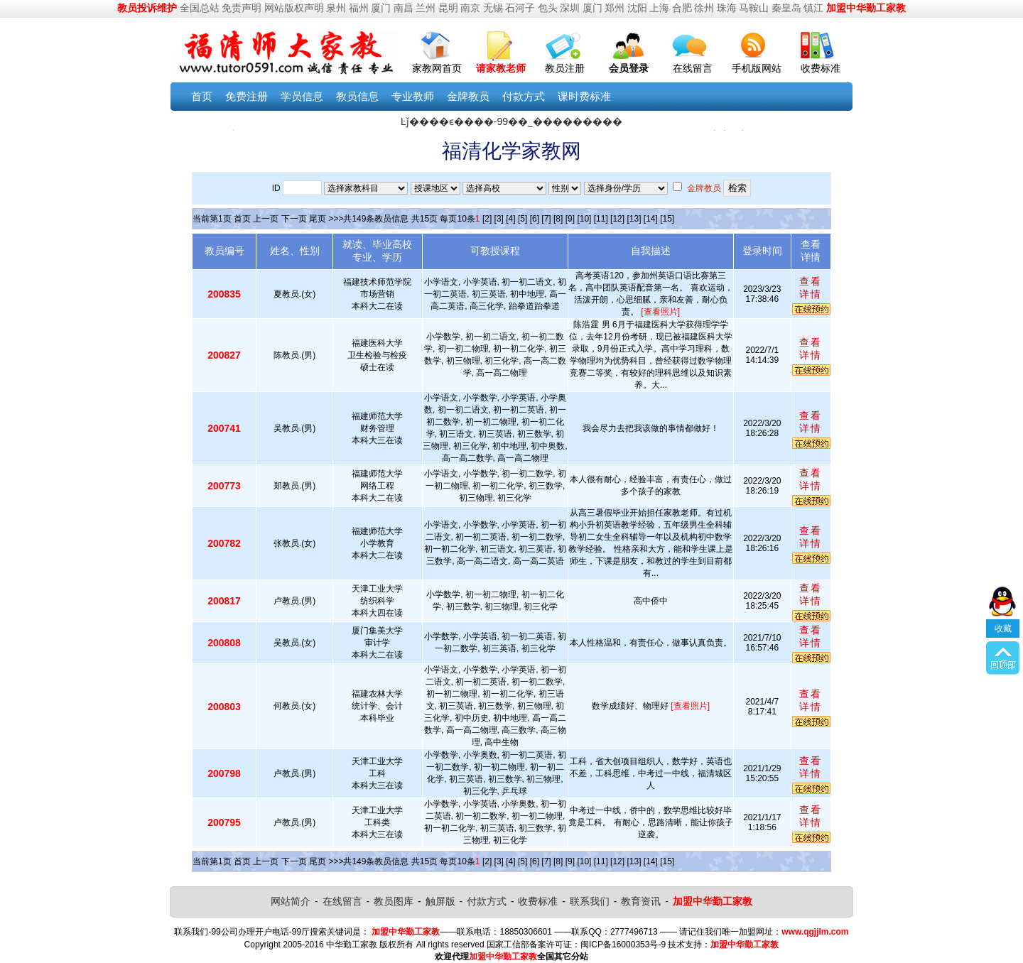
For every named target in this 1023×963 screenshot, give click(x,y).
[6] (534, 219)
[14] (651, 219)
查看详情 (810, 288)
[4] (510, 219)
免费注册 (246, 96)
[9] (570, 219)
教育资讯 (641, 901)
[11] (601, 219)
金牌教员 (468, 96)
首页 (201, 96)
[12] (617, 219)
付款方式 (523, 96)
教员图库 (393, 901)
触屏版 (440, 901)
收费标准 (820, 68)
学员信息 (302, 96)
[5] (522, 219)
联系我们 (590, 901)
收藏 (1003, 608)
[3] (499, 219)
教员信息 (357, 96)
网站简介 (290, 901)
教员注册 (565, 68)
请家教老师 (501, 68)
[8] (558, 219)
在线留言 (693, 68)
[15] (667, 219)
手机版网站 (756, 68)
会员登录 (629, 68)
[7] (546, 219)
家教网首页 (437, 68)
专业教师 (412, 96)
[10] (584, 219)
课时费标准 (584, 96)
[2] (487, 219)
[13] (634, 219)
